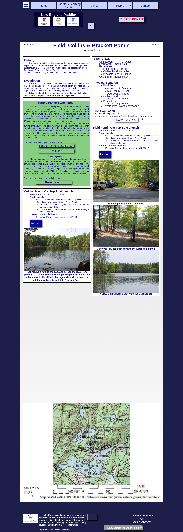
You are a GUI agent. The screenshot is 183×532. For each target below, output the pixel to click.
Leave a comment (142, 515)
